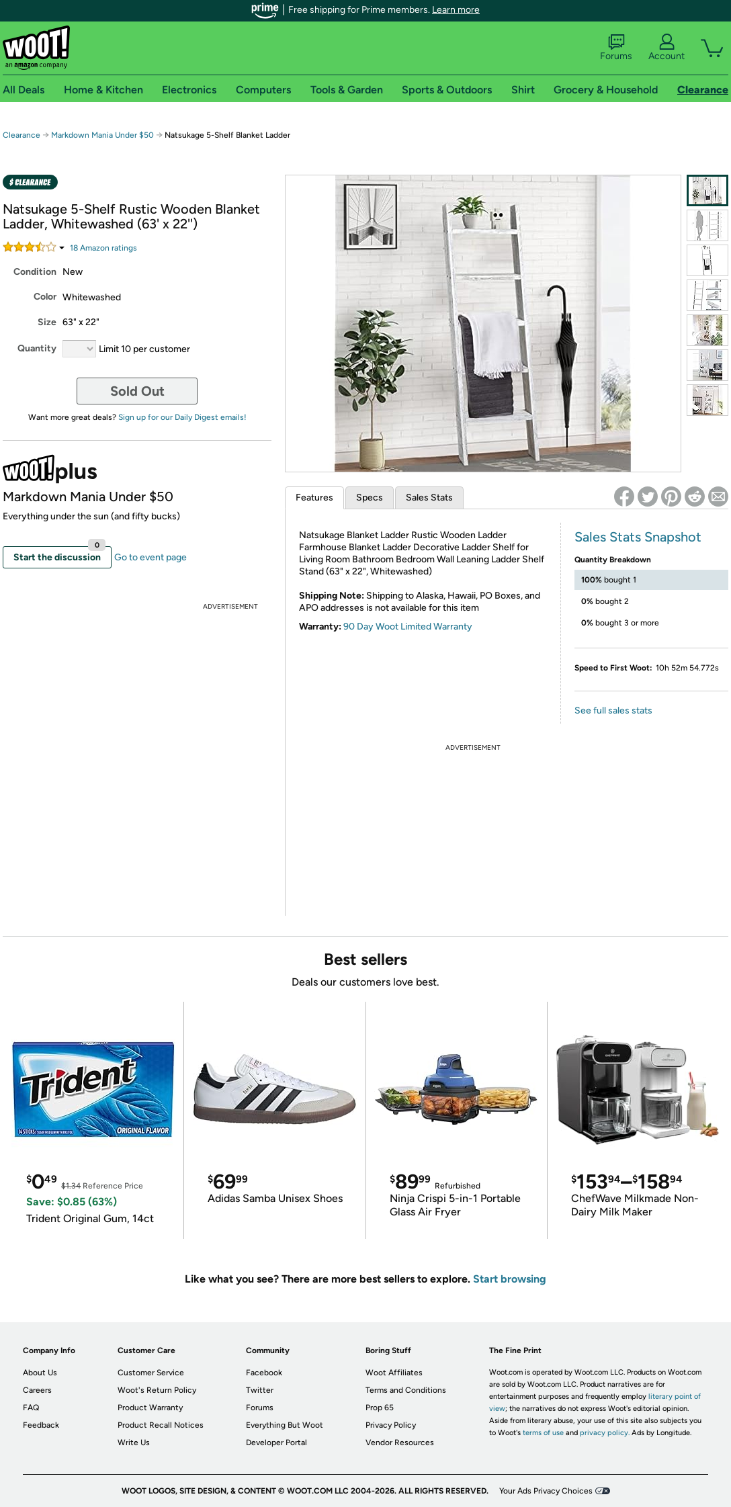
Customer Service (151, 1372)
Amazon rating (103, 248)
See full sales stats (613, 710)
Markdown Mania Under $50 (102, 135)
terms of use (543, 1432)
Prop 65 (380, 1407)
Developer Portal (276, 1442)
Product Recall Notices (161, 1425)
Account (666, 48)
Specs (369, 497)
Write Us (134, 1442)
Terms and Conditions (406, 1390)
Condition (34, 271)
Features (314, 497)
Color (45, 296)
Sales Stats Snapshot (637, 537)
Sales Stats (429, 497)
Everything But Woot (284, 1425)
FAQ (31, 1407)
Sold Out (137, 391)
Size (47, 322)
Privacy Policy (391, 1425)
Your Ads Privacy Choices (546, 1491)
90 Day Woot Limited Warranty (407, 626)
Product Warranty (150, 1407)
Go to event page (150, 557)
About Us (40, 1372)
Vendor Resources (400, 1442)
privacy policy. (605, 1432)
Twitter (259, 1390)
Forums (616, 48)
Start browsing (509, 1279)
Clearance (21, 135)
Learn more (456, 9)
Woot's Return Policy (157, 1390)
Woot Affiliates (394, 1372)
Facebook (264, 1372)
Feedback (41, 1425)
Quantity (36, 348)
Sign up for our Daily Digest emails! (182, 417)
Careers (37, 1390)
